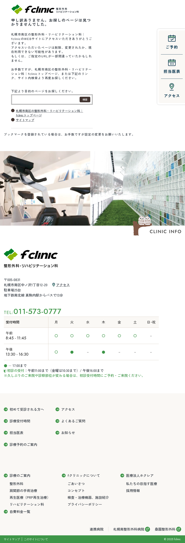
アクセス (63, 284)
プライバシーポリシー (85, 504)
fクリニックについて (84, 475)
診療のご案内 (20, 475)
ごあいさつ (76, 483)
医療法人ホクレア (140, 475)
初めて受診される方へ (27, 409)
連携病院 (97, 529)
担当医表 (16, 433)
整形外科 (16, 483)
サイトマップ (25, 120)
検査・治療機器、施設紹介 (88, 497)
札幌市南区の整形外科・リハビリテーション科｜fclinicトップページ (49, 113)
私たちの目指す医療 (141, 483)
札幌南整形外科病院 (128, 529)
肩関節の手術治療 (23, 490)
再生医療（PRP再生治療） (30, 497)
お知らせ (68, 433)
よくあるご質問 (73, 421)
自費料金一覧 (20, 512)
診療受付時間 (20, 421)
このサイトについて (36, 539)
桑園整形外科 (165, 529)
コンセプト (76, 490)
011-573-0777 (37, 311)
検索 (84, 99)
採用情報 (133, 490)
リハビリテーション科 (27, 504)
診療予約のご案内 (23, 444)
